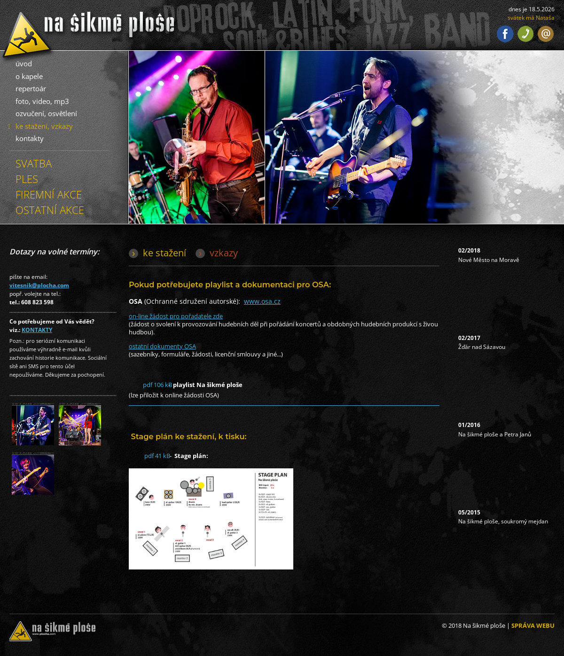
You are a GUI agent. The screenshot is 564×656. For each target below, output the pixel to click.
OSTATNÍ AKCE (50, 210)
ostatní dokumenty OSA (162, 346)
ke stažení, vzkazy (44, 126)
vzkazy (224, 252)
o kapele (29, 76)
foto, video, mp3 (42, 101)
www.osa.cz (262, 301)
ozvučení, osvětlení (46, 113)
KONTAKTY (37, 330)
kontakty (30, 138)
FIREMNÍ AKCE (49, 194)
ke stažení (164, 252)
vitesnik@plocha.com (39, 285)
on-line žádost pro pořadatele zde (176, 316)
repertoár (31, 88)
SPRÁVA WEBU (533, 625)
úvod (24, 63)
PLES (27, 179)
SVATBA (34, 163)
